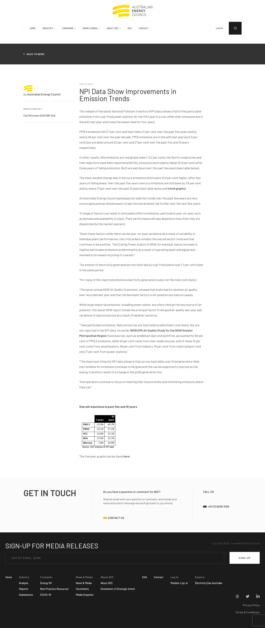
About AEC (107, 583)
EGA (130, 28)
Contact (144, 28)
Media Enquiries (84, 594)
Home (32, 28)
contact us (116, 517)
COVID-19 (45, 594)
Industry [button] (48, 28)
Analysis (23, 583)
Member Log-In (179, 583)
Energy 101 (46, 583)
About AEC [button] (112, 28)
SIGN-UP (245, 557)
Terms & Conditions (247, 612)
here (126, 456)
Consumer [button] (67, 28)
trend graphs (176, 188)
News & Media (84, 583)
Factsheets (82, 588)
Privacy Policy (251, 605)
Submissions (26, 594)
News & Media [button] (90, 28)
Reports (23, 588)
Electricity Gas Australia (208, 583)
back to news (35, 54)
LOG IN (219, 28)
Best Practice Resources (54, 588)
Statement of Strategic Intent (118, 588)
